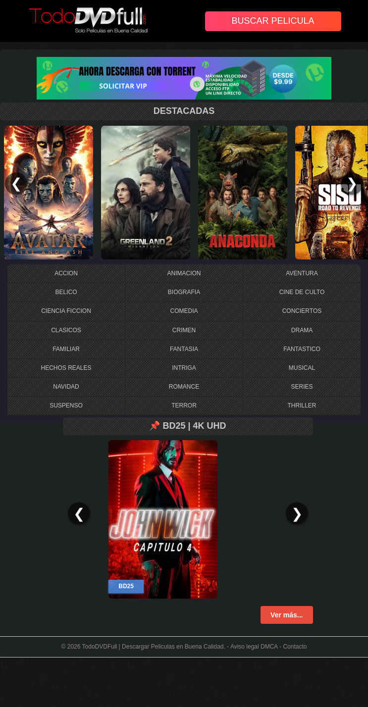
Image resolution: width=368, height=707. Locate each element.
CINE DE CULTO (302, 292)
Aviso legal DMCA (254, 646)
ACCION (66, 273)
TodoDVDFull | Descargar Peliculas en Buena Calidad (153, 646)
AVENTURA (301, 273)
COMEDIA (184, 310)
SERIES (302, 386)
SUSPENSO (66, 405)
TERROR (184, 405)
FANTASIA (184, 349)
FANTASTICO (301, 349)
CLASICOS (66, 330)
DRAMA (302, 330)
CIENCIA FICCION (66, 310)
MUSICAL (302, 367)
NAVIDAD (66, 386)
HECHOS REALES (66, 367)
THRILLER (301, 405)
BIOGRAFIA (184, 292)
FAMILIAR (66, 349)
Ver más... (286, 615)
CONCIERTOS (302, 310)
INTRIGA (184, 367)
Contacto (295, 646)
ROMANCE (184, 386)
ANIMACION (184, 273)
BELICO (66, 292)
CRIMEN (184, 330)
